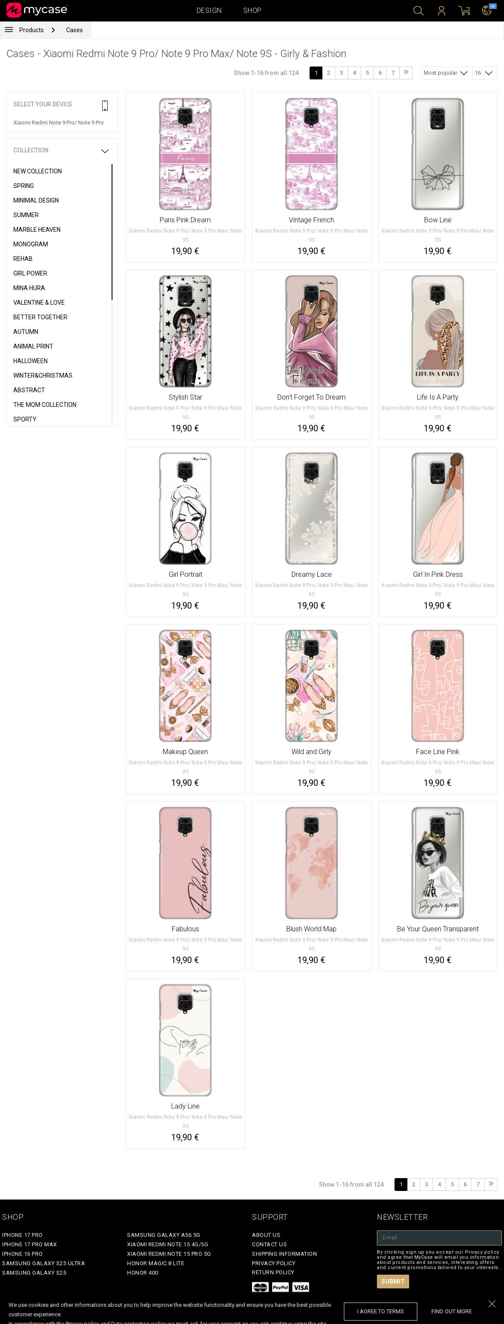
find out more (451, 1311)
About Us (266, 1235)
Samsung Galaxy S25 (34, 1272)
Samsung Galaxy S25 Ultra (43, 1263)
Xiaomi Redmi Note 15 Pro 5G (169, 1254)
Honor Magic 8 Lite (155, 1263)
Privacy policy (273, 1263)
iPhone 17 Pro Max (29, 1244)
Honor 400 (142, 1272)
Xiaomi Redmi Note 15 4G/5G (167, 1244)
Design (209, 10)
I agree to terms (380, 1311)
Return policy (273, 1272)
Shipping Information (284, 1254)
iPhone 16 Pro (22, 1254)
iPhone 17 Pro (22, 1235)
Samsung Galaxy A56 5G (163, 1235)
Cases (74, 30)
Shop (252, 10)
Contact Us (269, 1244)
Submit (393, 1281)
